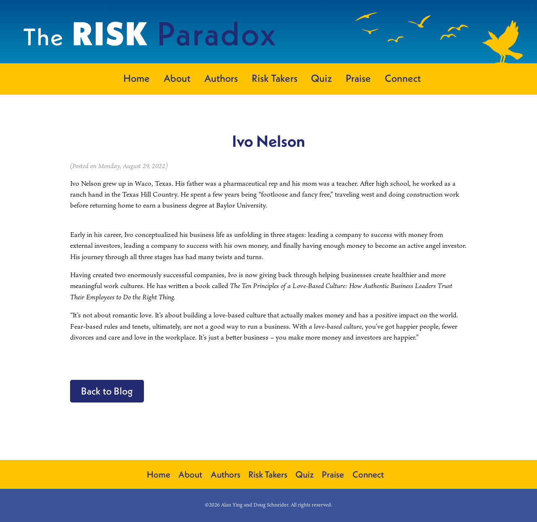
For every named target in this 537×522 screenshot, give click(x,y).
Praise (358, 78)
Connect (403, 78)
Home (136, 78)
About (177, 78)
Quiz (321, 78)
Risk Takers (274, 78)
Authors (221, 78)
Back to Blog (107, 390)
